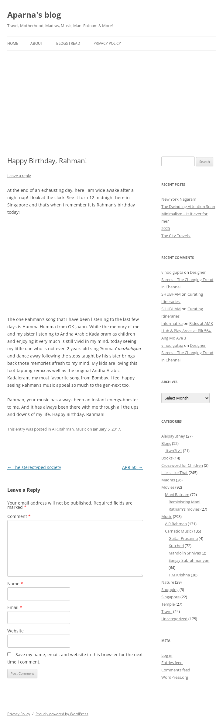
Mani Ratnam (177, 494)
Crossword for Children (182, 465)
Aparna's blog (34, 14)
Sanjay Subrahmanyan (189, 560)
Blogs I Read (68, 43)
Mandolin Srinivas (185, 553)
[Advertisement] (111, 96)
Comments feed (175, 670)
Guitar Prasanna (183, 538)
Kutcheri (176, 545)
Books (167, 458)
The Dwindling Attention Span (188, 206)
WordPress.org (174, 677)
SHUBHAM (171, 294)
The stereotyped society (34, 467)
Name (15, 583)
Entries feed (172, 662)
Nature (167, 582)
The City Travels (175, 235)
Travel (166, 611)
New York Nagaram (178, 199)
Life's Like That (174, 472)
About (36, 43)
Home (12, 43)
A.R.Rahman (63, 429)
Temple (168, 604)
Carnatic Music (178, 531)
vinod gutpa (172, 345)
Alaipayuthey (173, 436)
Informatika (172, 323)
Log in (166, 655)
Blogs (166, 443)
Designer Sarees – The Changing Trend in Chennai (187, 279)
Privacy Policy (107, 43)
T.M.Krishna (179, 575)
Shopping (170, 589)
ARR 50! (132, 467)
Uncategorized (174, 618)
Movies (167, 487)
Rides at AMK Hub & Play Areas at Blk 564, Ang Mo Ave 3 (187, 331)
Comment (19, 516)
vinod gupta (172, 272)
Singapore (170, 597)
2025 (165, 228)
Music (81, 429)
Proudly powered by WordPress (62, 713)
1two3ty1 (173, 450)
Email (14, 607)
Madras (168, 480)
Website (15, 631)
